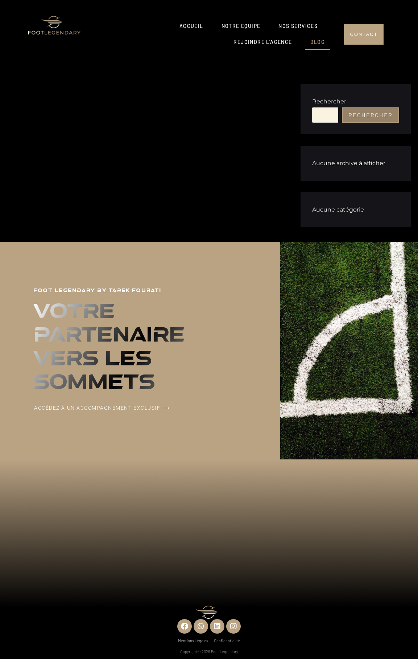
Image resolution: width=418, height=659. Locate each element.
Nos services (298, 26)
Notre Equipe (241, 26)
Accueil (191, 26)
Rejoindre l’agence (262, 42)
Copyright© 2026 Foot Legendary (209, 651)
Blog (317, 42)
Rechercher (329, 101)
